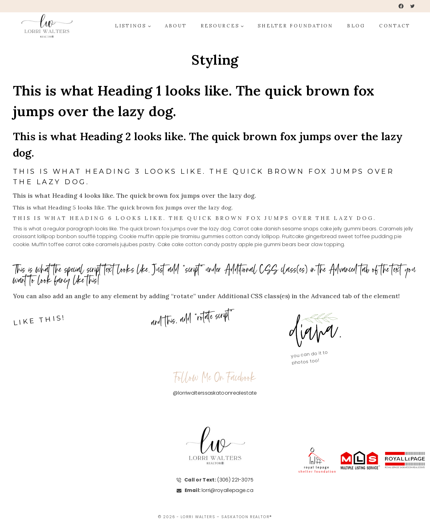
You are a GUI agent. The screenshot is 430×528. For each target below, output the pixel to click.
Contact (394, 26)
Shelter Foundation (295, 26)
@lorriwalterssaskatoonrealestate (215, 392)
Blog (356, 26)
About (176, 26)
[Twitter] (412, 6)
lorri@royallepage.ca (228, 490)
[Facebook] (401, 6)
